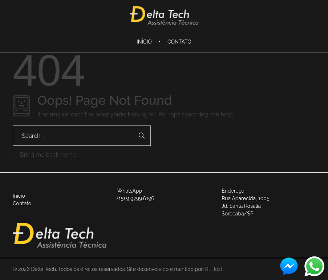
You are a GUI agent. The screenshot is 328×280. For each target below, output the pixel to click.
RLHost (213, 269)
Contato (22, 203)
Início (19, 196)
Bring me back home (44, 154)
